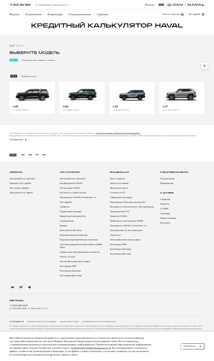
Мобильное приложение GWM (126, 221)
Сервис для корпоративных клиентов (80, 252)
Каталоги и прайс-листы (73, 192)
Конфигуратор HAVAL (71, 183)
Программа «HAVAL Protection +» (78, 197)
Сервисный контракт (71, 211)
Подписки (115, 235)
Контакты (165, 222)
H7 (37, 155)
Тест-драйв (66, 202)
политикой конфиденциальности (91, 348)
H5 (30, 155)
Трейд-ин (65, 206)
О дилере (102, 14)
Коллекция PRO (68, 266)
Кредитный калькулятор (72, 216)
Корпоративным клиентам (74, 235)
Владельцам (55, 14)
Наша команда (168, 218)
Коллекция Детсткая (71, 275)
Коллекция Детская (120, 253)
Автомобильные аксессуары (75, 261)
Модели (14, 14)
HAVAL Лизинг (67, 256)
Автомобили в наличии (22, 178)
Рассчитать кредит (19, 188)
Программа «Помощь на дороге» (127, 202)
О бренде (165, 199)
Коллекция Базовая (70, 270)
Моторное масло (119, 188)
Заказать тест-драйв (20, 183)
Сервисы (16, 172)
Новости (164, 204)
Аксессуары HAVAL (70, 188)
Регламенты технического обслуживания (132, 206)
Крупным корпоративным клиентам (79, 239)
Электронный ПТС (120, 211)
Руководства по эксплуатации (126, 230)
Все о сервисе (117, 178)
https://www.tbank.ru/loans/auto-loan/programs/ (118, 133)
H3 (23, 155)
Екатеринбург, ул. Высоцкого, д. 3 (28, 308)
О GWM (164, 208)
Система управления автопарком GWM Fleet (81, 246)
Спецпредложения (79, 14)
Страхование (67, 221)
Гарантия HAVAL (119, 216)
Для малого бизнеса (71, 230)
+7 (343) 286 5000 (19, 305)
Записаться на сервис (21, 192)
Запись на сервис (119, 183)
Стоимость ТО (117, 192)
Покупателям (33, 14)
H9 (44, 155)
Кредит (63, 225)
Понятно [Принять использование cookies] (192, 346)
